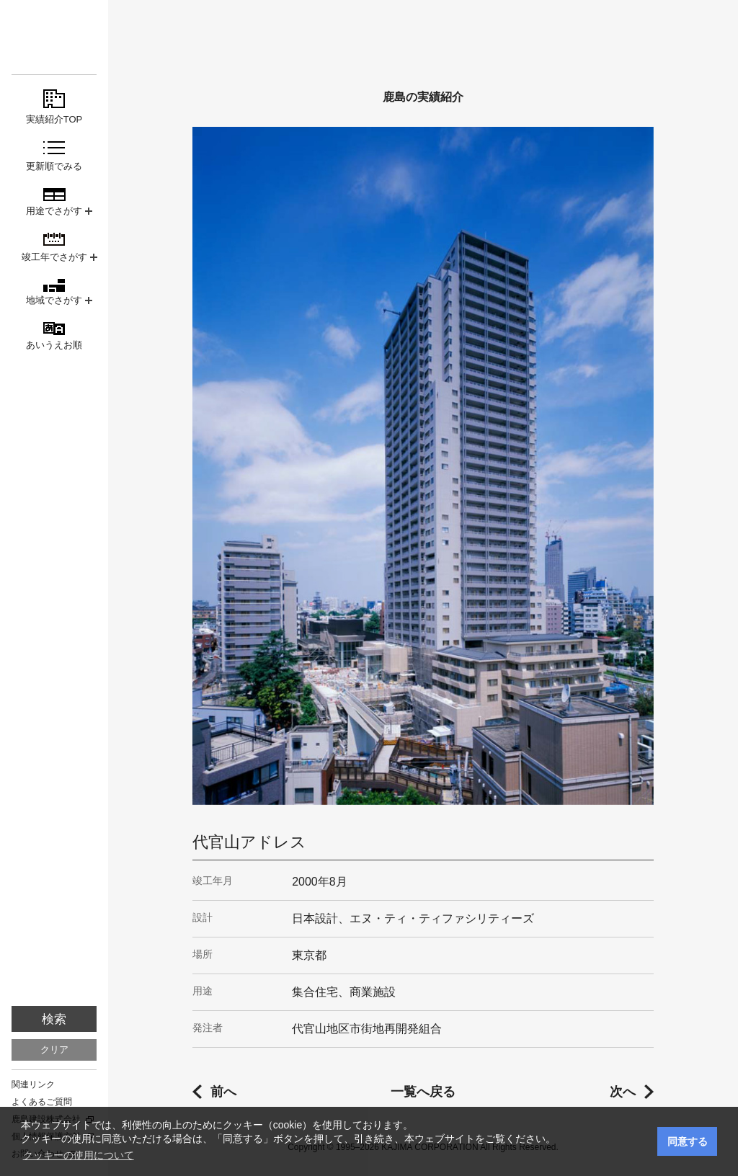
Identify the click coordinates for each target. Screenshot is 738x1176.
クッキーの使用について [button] (78, 1155)
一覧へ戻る (423, 1091)
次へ (623, 1091)
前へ (223, 1091)
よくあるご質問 (42, 1101)
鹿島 (54, 37)
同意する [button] (687, 1141)
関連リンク (33, 1084)
